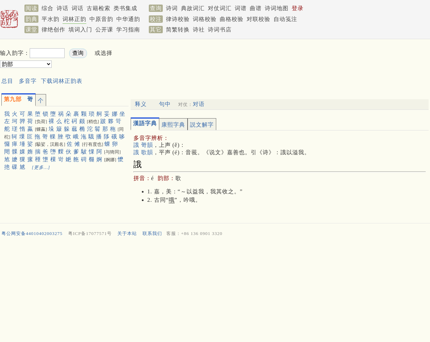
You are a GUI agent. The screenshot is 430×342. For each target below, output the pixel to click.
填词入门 (80, 30)
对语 (199, 104)
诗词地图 (277, 8)
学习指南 (128, 30)
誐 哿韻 (143, 145)
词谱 (241, 8)
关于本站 (127, 233)
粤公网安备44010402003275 (32, 233)
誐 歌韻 (143, 152)
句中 (165, 104)
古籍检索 (98, 8)
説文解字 (202, 125)
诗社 (199, 30)
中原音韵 (101, 19)
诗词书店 (220, 30)
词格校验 (205, 19)
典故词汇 (193, 8)
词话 (77, 8)
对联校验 (258, 19)
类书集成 (125, 8)
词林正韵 (74, 19)
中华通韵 (128, 19)
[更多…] (41, 167)
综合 (47, 8)
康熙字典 (173, 125)
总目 (7, 81)
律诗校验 (178, 19)
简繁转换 (178, 30)
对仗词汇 (220, 8)
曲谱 (256, 8)
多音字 (28, 81)
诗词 (172, 8)
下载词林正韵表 (61, 81)
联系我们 (152, 233)
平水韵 (50, 19)
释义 (141, 104)
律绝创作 (53, 30)
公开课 (104, 30)
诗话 (62, 8)
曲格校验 (231, 19)
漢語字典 (145, 123)
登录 (298, 8)
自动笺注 (285, 19)
